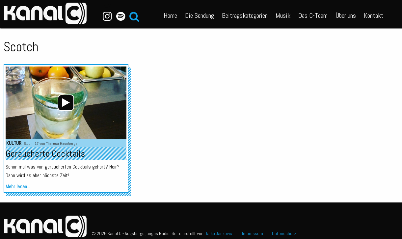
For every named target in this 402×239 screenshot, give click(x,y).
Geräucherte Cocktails (45, 153)
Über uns (345, 15)
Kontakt (374, 15)
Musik (283, 15)
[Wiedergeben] (66, 102)
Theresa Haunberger (62, 143)
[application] (66, 102)
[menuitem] (170, 14)
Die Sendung (199, 15)
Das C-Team (313, 15)
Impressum (252, 233)
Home (170, 15)
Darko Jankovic (218, 233)
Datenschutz (284, 233)
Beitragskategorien (245, 15)
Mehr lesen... (18, 186)
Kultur (13, 143)
